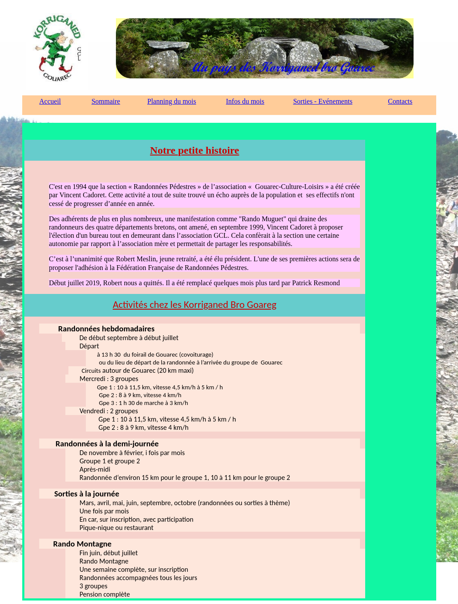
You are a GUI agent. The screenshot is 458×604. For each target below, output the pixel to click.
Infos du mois (245, 101)
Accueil (50, 101)
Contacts (400, 101)
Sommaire (106, 101)
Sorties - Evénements (323, 101)
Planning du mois (171, 101)
